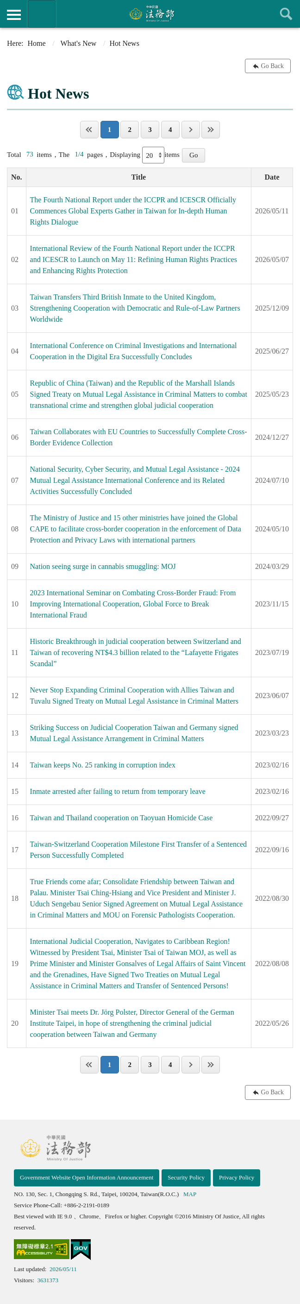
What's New (78, 43)
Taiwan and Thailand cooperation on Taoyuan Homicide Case (121, 818)
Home (37, 43)
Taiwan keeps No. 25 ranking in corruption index (102, 765)
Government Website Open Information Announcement (86, 1177)
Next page (190, 129)
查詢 (286, 14)
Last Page (210, 129)
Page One (89, 129)
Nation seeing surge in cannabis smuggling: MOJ (103, 566)
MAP (189, 1194)
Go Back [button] (272, 65)
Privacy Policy (236, 1177)
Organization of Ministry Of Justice (42, 14)
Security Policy (186, 1177)
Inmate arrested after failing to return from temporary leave (118, 791)
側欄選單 (14, 15)
